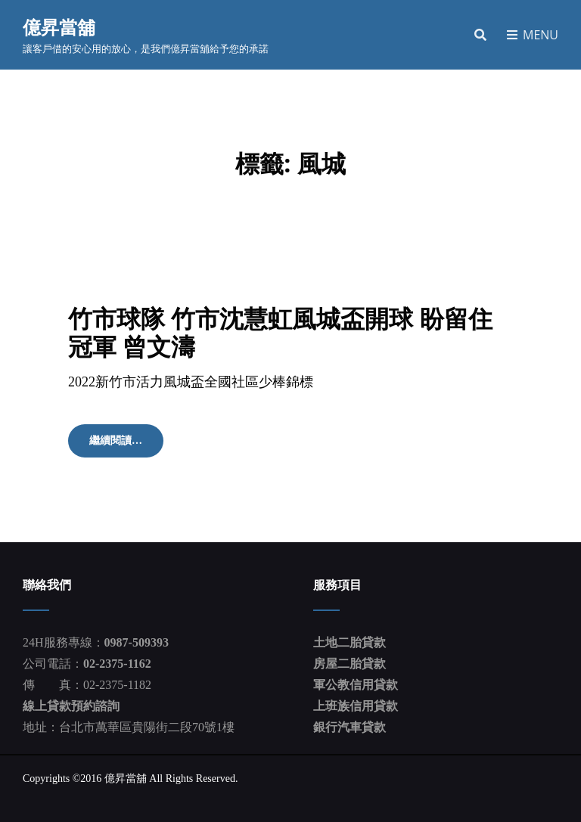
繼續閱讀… (120, 445)
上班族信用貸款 (355, 705)
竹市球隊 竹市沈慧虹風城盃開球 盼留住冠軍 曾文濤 (280, 331)
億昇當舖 (59, 26)
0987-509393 (136, 642)
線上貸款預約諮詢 (71, 705)
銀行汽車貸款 (349, 727)
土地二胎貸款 (349, 642)
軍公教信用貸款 (355, 684)
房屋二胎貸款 (349, 663)
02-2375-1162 (117, 663)
